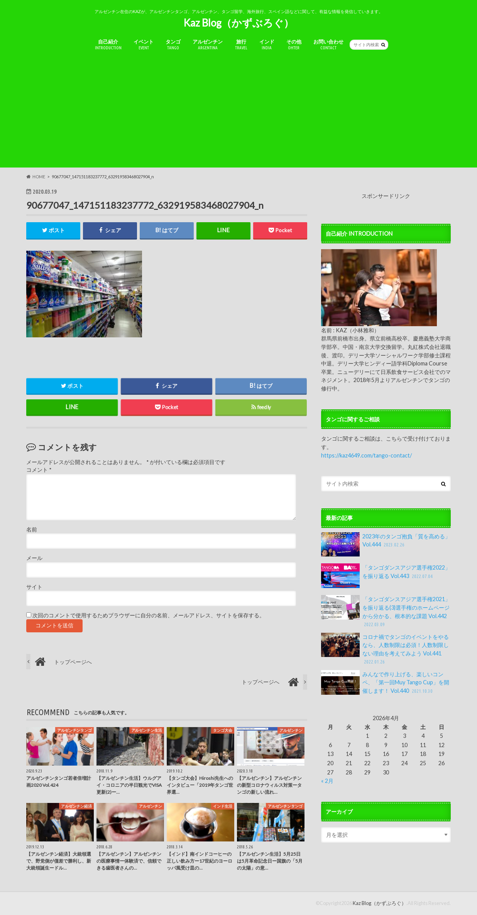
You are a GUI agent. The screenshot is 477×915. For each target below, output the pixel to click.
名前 (31, 529)
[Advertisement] (238, 114)
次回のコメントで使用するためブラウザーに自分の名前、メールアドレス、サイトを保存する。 (148, 615)
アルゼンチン (208, 44)
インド (266, 44)
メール (34, 558)
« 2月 (327, 781)
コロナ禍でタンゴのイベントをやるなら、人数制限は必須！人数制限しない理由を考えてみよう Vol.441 (385, 649)
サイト (34, 587)
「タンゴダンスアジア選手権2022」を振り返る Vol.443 (385, 575)
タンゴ (173, 44)
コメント (38, 470)
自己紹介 (108, 44)
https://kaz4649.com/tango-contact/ (366, 455)
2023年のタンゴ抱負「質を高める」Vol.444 (385, 544)
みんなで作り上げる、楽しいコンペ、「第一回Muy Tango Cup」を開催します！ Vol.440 (385, 682)
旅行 (241, 44)
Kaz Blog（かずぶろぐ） (238, 23)
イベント (144, 44)
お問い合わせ (328, 44)
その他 (293, 44)
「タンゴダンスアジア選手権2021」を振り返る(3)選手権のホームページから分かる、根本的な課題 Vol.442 (385, 611)
